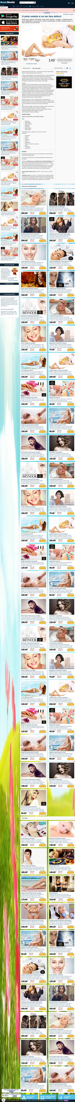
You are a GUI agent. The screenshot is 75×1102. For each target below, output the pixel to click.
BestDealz (7, 2)
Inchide (73, 10)
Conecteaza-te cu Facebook (69, 3)
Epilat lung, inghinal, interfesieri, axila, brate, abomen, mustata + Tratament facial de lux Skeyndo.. (9, 123)
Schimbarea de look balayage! (57, 206)
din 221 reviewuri (60, 75)
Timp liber (41, 6)
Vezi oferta (42, 213)
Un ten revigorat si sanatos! (28, 343)
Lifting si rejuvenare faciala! (28, 865)
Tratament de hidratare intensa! (57, 288)
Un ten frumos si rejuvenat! (28, 206)
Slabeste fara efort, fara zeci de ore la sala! (32, 920)
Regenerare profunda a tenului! (57, 838)
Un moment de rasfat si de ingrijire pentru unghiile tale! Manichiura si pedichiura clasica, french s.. (8, 108)
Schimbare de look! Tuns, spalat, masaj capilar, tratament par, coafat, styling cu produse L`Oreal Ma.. (8, 213)
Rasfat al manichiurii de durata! (29, 397)
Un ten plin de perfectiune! (56, 315)
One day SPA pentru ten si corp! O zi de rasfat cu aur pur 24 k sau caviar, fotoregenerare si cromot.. (9, 138)
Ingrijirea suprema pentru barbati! (30, 424)
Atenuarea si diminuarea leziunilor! (30, 315)
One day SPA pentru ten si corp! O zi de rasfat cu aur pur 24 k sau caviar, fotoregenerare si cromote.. (9, 243)
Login (72, 3)
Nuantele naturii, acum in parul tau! (30, 234)
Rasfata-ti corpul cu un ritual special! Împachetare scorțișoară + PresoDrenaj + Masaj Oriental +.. (9, 47)
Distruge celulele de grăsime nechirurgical (60, 920)
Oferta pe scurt (26, 68)
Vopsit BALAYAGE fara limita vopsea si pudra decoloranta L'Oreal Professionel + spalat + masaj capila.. (9, 78)
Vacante (17, 6)
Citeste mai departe (12, 280)
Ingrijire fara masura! (54, 397)
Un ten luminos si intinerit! (28, 261)
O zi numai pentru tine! (27, 370)
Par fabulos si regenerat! (55, 452)
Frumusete (25, 6)
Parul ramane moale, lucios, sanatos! (30, 452)
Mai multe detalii (36, 68)
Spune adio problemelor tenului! (29, 288)
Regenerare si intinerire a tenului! (58, 343)
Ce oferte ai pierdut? (67, 1097)
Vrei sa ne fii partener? (30, 1097)
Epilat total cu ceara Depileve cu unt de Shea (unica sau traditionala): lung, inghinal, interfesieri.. (9, 63)
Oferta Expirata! (65, 60)
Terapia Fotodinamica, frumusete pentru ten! (60, 261)
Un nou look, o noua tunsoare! (29, 806)
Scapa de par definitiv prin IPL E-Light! (31, 893)
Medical (34, 6)
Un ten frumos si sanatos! (28, 838)
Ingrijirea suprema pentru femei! (57, 424)
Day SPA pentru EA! (54, 865)
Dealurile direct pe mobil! (50, 1097)
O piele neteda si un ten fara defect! (41, 16)
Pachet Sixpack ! (53, 893)
